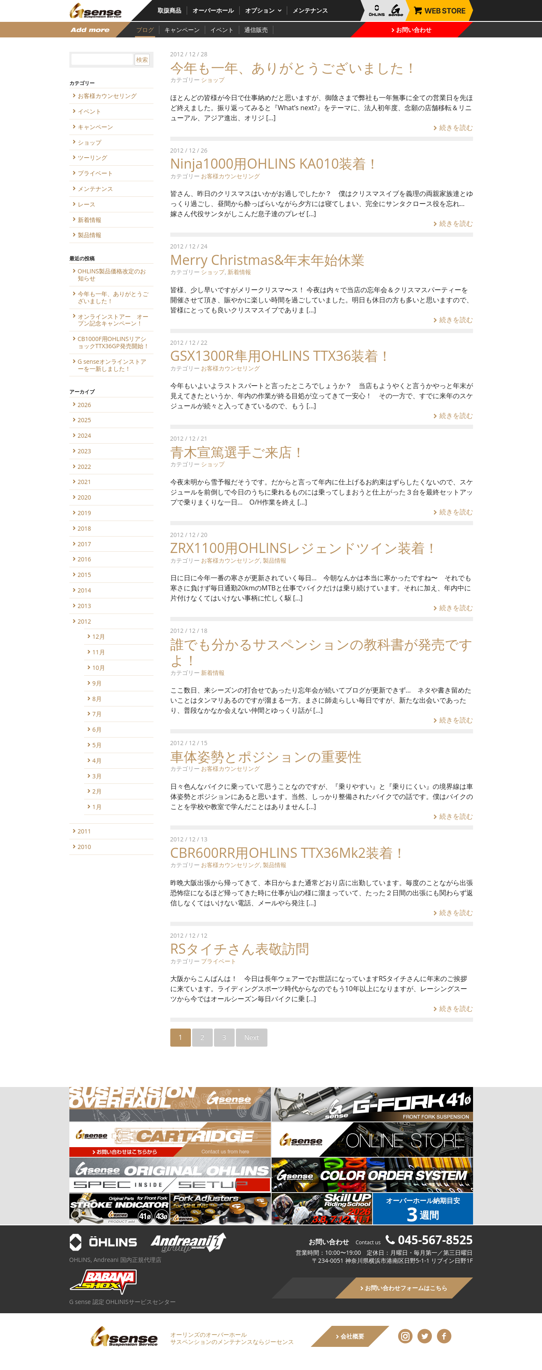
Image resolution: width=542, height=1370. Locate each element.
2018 (84, 528)
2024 (84, 435)
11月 (99, 652)
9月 (97, 683)
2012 (84, 621)
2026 (84, 405)
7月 (97, 714)
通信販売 (256, 30)
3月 (97, 776)
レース (86, 204)
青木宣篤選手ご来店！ (237, 452)
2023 (84, 451)
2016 (84, 559)
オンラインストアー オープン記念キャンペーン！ (113, 320)
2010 (84, 847)
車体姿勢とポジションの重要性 (266, 756)
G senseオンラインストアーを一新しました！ (112, 365)
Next (251, 1037)
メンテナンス (310, 10)
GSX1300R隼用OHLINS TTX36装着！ (281, 355)
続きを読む (453, 127)
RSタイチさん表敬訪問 (239, 948)
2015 (84, 575)
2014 (84, 590)
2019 (84, 513)
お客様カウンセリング (230, 176)
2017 (84, 544)
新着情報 (239, 272)
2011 (84, 831)
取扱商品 (169, 10)
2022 (84, 467)
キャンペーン (182, 30)
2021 (84, 482)
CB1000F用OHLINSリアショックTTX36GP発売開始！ (113, 342)
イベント (222, 30)
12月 (99, 636)
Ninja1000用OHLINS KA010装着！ (275, 163)
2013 (84, 606)
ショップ (213, 80)
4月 (97, 760)
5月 (97, 745)
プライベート (218, 961)
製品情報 (274, 560)
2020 (84, 497)
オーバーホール (213, 10)
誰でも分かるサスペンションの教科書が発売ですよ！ (321, 652)
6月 (97, 729)
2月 (97, 791)
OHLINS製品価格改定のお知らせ (112, 274)
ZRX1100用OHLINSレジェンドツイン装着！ (304, 548)
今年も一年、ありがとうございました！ (294, 67)
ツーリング (92, 157)
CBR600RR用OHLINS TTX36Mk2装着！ (288, 853)
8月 (97, 699)
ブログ (145, 30)
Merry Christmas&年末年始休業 (267, 260)
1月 (97, 807)
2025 (84, 420)
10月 (99, 668)
